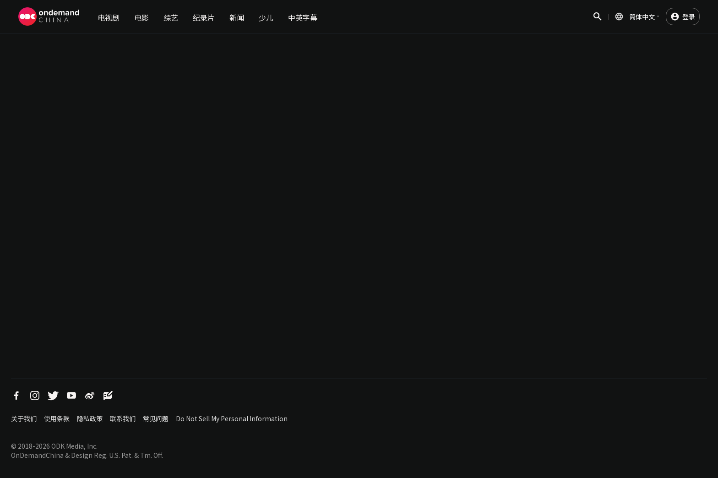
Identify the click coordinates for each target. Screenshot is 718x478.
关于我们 (24, 418)
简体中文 (642, 16)
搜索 (597, 21)
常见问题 (156, 418)
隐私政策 (90, 418)
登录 (688, 16)
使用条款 (57, 418)
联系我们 (123, 418)
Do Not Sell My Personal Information (232, 418)
